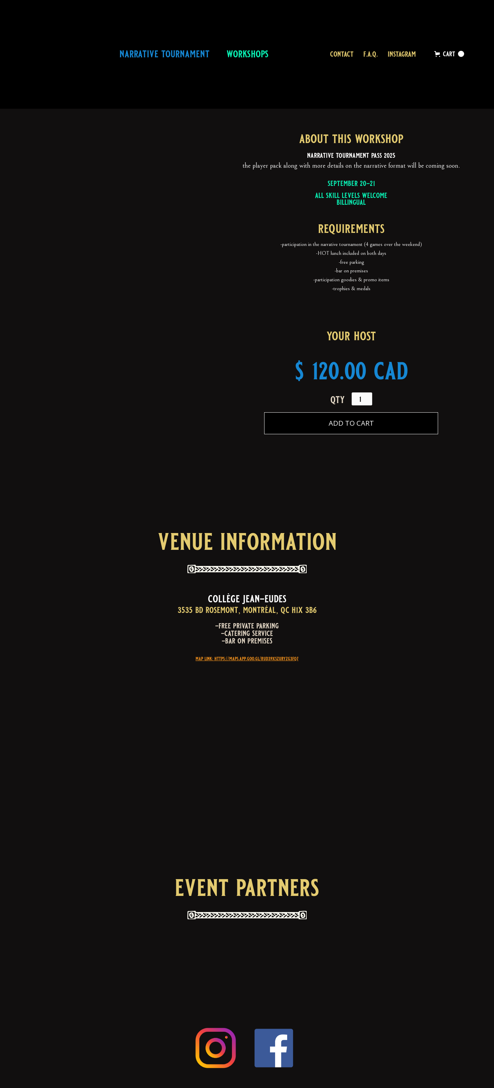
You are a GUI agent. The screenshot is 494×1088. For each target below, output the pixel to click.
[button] (449, 53)
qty (337, 400)
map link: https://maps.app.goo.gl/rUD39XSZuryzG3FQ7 (247, 658)
